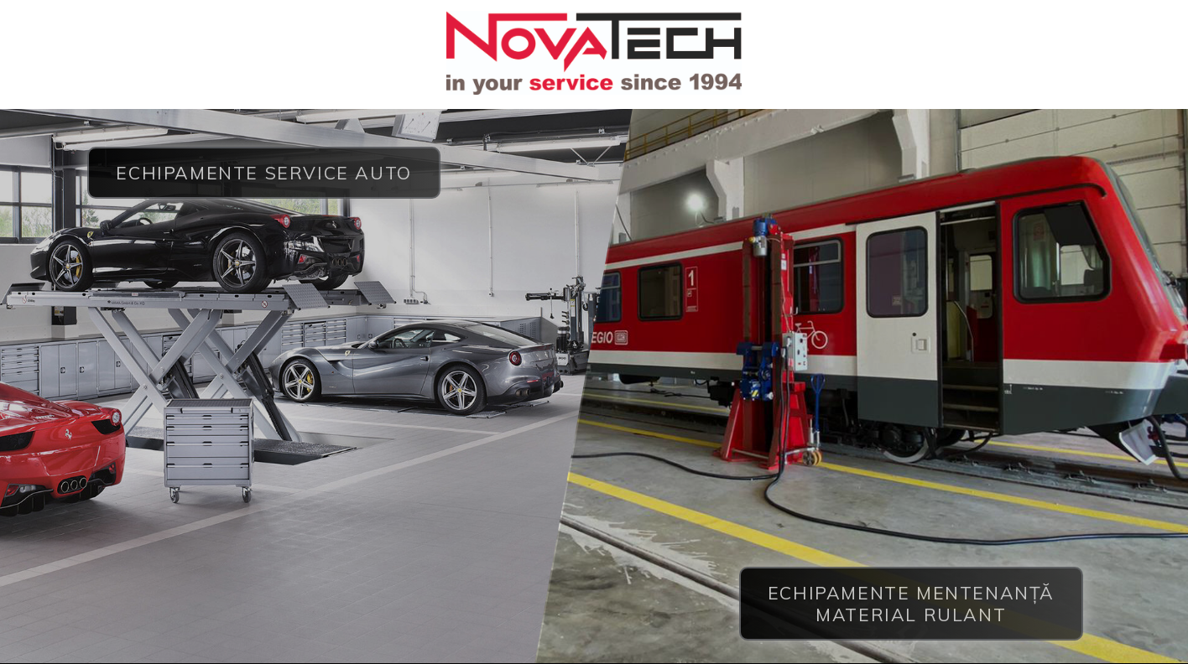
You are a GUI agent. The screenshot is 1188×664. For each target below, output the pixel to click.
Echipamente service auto (263, 173)
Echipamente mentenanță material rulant (911, 603)
